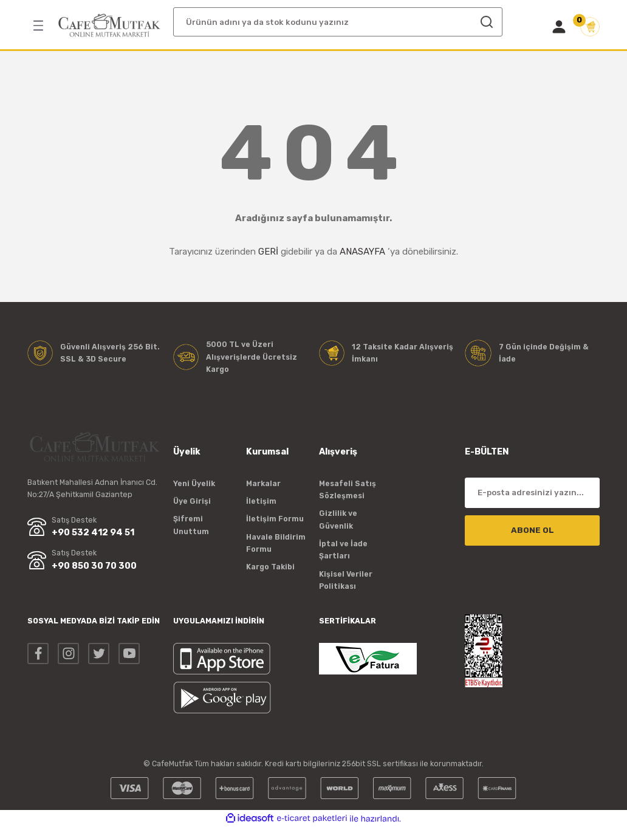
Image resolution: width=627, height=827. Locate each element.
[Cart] (590, 26)
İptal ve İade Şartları (343, 549)
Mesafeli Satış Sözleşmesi (347, 489)
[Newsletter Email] (532, 493)
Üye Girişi (192, 501)
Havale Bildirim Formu (276, 543)
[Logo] (109, 25)
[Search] (337, 21)
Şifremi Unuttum (191, 524)
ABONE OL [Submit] (532, 530)
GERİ (268, 251)
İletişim (261, 501)
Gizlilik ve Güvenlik (338, 519)
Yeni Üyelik (194, 483)
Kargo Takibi (270, 566)
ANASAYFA (362, 251)
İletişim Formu (275, 518)
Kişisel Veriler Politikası (345, 580)
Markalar (263, 483)
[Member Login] (558, 26)
